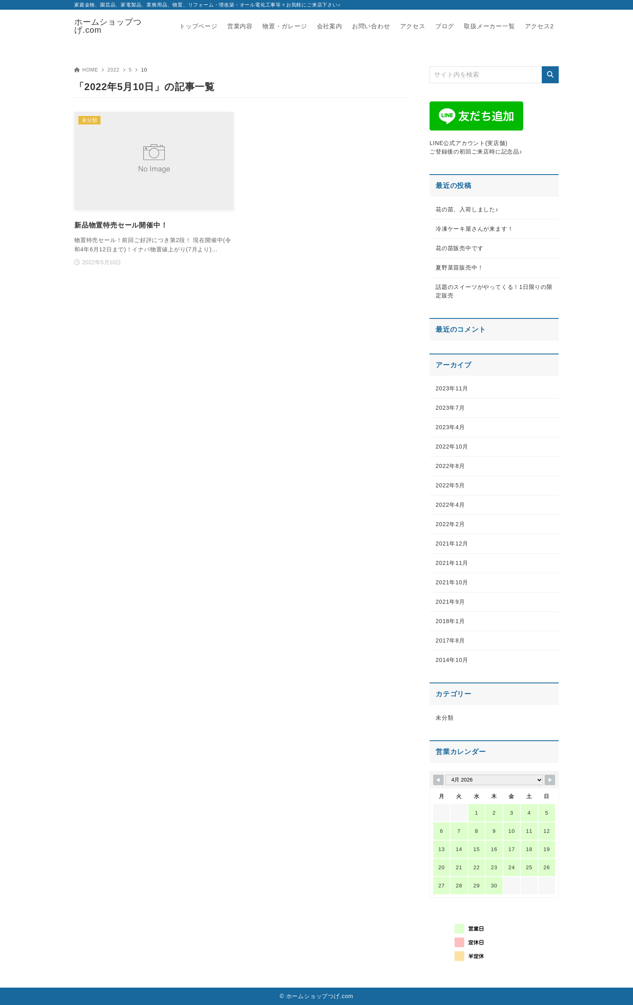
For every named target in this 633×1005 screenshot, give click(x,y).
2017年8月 (450, 640)
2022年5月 (450, 485)
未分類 (444, 717)
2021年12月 (452, 543)
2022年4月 (450, 504)
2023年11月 (452, 388)
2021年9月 (450, 601)
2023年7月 (450, 408)
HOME (86, 70)
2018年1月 (450, 621)
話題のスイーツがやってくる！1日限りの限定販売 (494, 291)
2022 (113, 70)
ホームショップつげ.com (107, 26)
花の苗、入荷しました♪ (467, 209)
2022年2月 (450, 524)
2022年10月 (452, 446)
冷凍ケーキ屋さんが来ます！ (474, 228)
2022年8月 (450, 466)
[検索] (550, 74)
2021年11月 (452, 563)
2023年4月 (450, 427)
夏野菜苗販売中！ (459, 267)
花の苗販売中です (459, 248)
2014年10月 (452, 660)
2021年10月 (452, 582)
